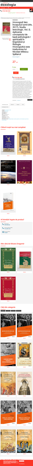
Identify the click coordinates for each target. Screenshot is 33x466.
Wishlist (16, 72)
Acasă (1, 17)
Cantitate (14, 69)
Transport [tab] (18, 104)
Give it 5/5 (15, 100)
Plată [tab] (23, 104)
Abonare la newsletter (7, 9)
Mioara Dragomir (16, 56)
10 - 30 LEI (8, 310)
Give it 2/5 (13, 100)
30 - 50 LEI (13, 310)
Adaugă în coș (23, 69)
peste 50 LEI (18, 310)
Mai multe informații (8, 463)
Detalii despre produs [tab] (5, 104)
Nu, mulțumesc (22, 463)
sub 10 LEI (3, 310)
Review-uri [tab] (12, 104)
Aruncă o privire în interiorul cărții (6, 39)
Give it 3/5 (14, 100)
